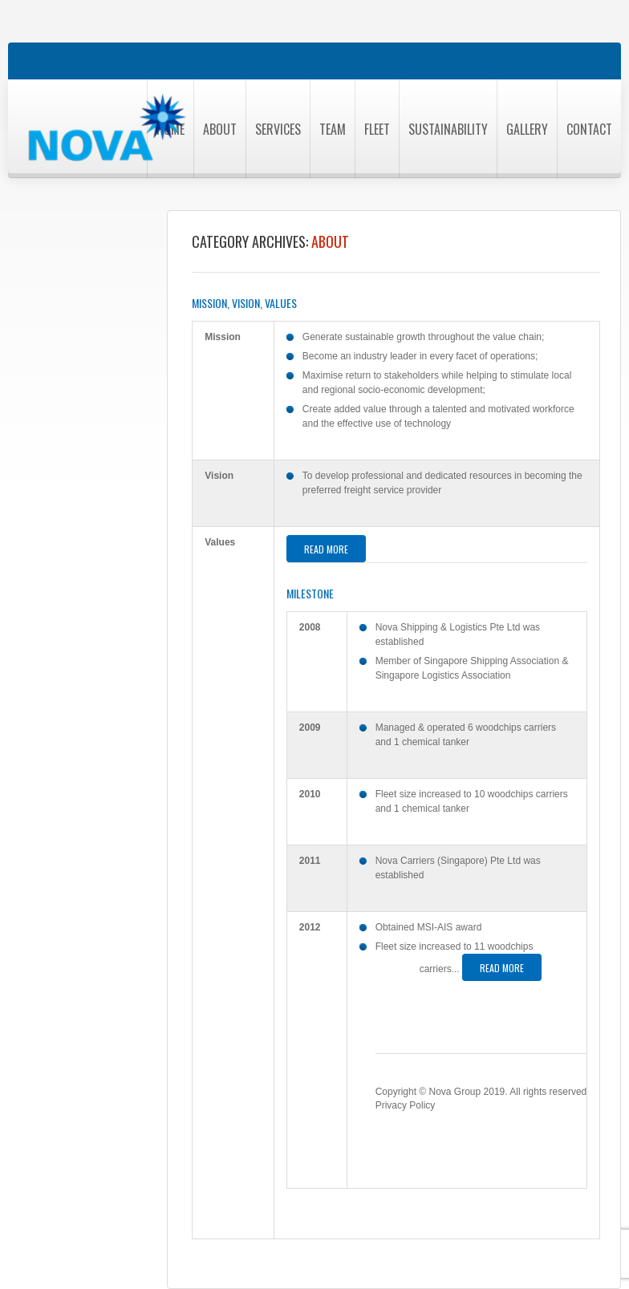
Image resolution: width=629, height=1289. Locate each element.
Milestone (310, 593)
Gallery (527, 129)
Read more (326, 549)
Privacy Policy (405, 1105)
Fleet (377, 129)
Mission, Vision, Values (244, 303)
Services (278, 129)
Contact (589, 129)
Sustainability (448, 129)
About (220, 129)
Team (332, 129)
